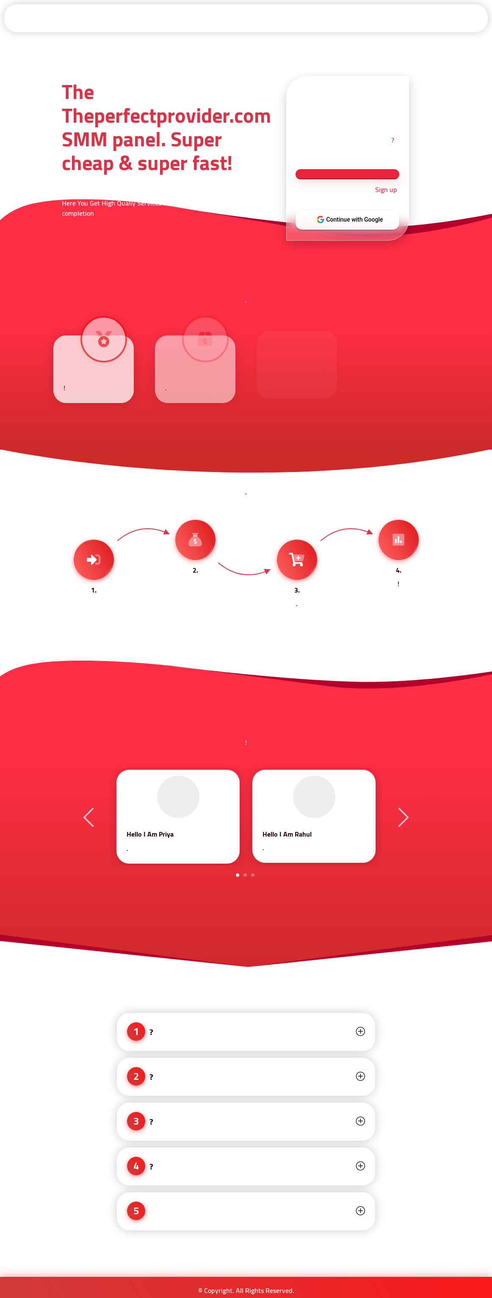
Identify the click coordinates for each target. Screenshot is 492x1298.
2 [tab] (245, 875)
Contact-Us (463, 17)
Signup (180, 17)
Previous (90, 816)
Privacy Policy (419, 17)
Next (402, 816)
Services (255, 17)
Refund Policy (337, 17)
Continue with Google (353, 219)
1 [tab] (237, 875)
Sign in (143, 17)
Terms (297, 17)
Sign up (386, 189)
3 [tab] (252, 875)
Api (217, 17)
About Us (378, 17)
